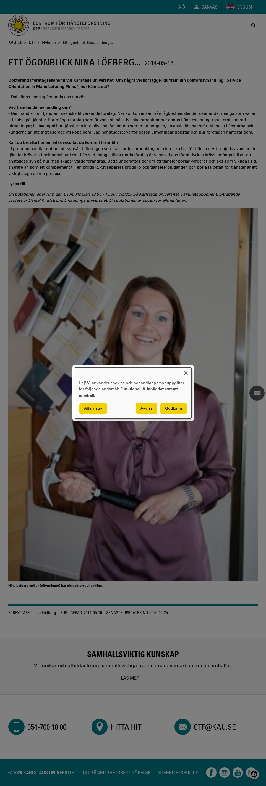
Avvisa (146, 408)
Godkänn (173, 408)
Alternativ (93, 408)
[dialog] (133, 392)
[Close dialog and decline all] (185, 370)
